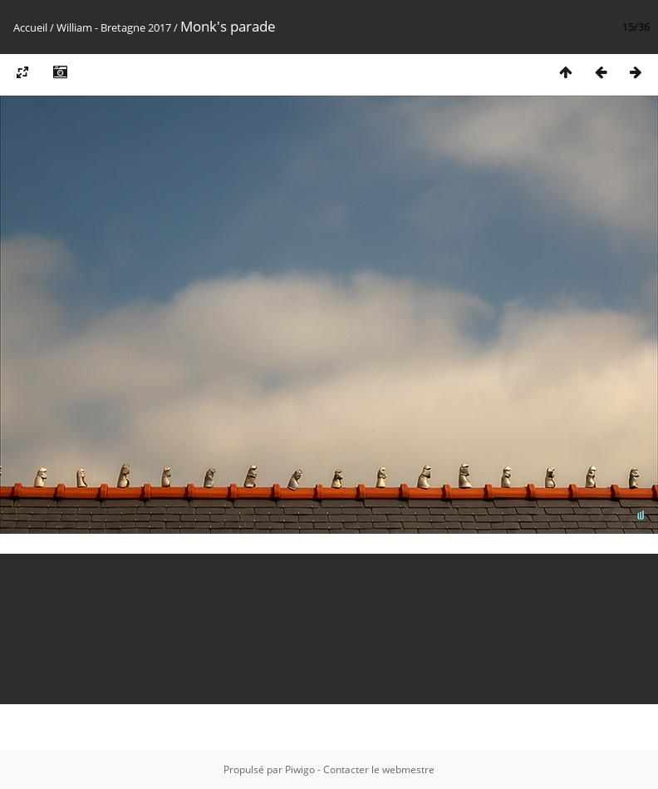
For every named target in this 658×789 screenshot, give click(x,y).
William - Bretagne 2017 (113, 27)
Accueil (30, 27)
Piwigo (300, 769)
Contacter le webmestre (379, 769)
